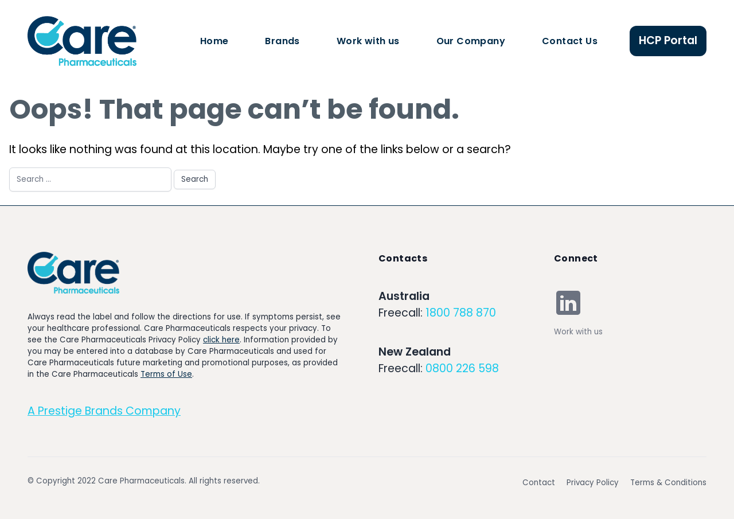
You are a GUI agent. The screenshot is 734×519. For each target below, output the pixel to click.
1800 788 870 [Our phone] (460, 313)
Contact (538, 482)
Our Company (470, 41)
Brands (282, 41)
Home (214, 41)
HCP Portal (668, 40)
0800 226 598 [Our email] (462, 368)
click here (221, 339)
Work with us (368, 41)
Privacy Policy (593, 482)
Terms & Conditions (668, 482)
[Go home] (73, 273)
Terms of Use (166, 374)
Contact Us (570, 41)
